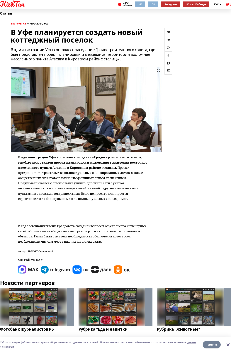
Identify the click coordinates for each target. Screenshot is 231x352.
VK (140, 4)
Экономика (18, 23)
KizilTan (12, 4)
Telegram (171, 4)
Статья (6, 13)
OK (153, 4)
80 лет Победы (196, 4)
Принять (212, 344)
